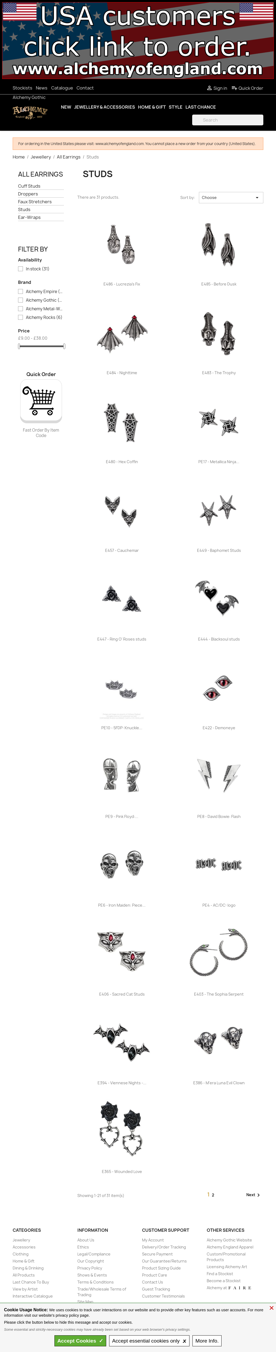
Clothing (21, 1254)
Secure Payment (157, 1254)
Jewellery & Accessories (104, 107)
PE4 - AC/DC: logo (219, 905)
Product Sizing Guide (161, 1268)
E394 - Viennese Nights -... (122, 1082)
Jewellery (21, 1240)
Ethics (83, 1247)
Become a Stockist (224, 1280)
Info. (207, 1341)
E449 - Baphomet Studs (219, 550)
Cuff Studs (29, 186)
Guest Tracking (156, 1289)
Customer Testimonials (163, 1296)
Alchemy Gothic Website (229, 1240)
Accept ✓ (80, 1341)
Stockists (22, 88)
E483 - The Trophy (219, 372)
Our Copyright (90, 1261)
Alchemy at (229, 1287)
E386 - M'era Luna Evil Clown (219, 1082)
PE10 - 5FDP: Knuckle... (121, 727)
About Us (85, 1240)
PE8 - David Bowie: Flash (219, 816)
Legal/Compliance (94, 1254)
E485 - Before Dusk (218, 284)
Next (254, 1195)
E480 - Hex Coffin (122, 461)
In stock (38, 269)
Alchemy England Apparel (230, 1247)
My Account (153, 1240)
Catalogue (62, 88)
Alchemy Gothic (29, 97)
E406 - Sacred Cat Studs (122, 994)
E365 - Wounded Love (122, 1171)
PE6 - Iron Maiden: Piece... (122, 905)
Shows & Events (92, 1275)
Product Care (154, 1275)
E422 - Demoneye (219, 727)
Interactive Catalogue (33, 1296)
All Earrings (40, 174)
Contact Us (152, 1282)
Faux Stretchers (35, 202)
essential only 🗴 (149, 1341)
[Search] (227, 120)
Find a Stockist (220, 1273)
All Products (24, 1275)
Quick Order (247, 88)
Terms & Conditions (95, 1282)
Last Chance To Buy (31, 1282)
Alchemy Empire (45, 291)
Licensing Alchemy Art (227, 1266)
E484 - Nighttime (122, 372)
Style (175, 107)
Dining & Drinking (28, 1268)
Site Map (85, 1301)
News (41, 88)
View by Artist (25, 1289)
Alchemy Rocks (44, 317)
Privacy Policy (89, 1268)
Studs (24, 209)
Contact (85, 88)
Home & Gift (152, 107)
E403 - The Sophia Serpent (219, 994)
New (66, 107)
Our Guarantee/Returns (164, 1261)
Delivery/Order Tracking (164, 1247)
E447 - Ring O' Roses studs (121, 639)
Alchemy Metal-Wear (45, 309)
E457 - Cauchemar (122, 550)
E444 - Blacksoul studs (219, 639)
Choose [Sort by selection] (231, 197)
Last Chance (200, 107)
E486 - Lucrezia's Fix (122, 284)
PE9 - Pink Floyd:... (121, 816)
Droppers (28, 194)
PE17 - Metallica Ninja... (218, 461)
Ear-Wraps (29, 217)
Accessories (24, 1247)
